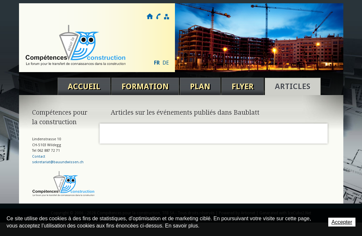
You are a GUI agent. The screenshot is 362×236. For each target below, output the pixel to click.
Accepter (342, 222)
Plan (200, 86)
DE (165, 63)
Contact (158, 16)
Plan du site (166, 16)
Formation (145, 86)
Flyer (243, 86)
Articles (293, 86)
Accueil (84, 86)
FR (157, 63)
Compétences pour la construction (76, 45)
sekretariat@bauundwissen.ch (58, 162)
